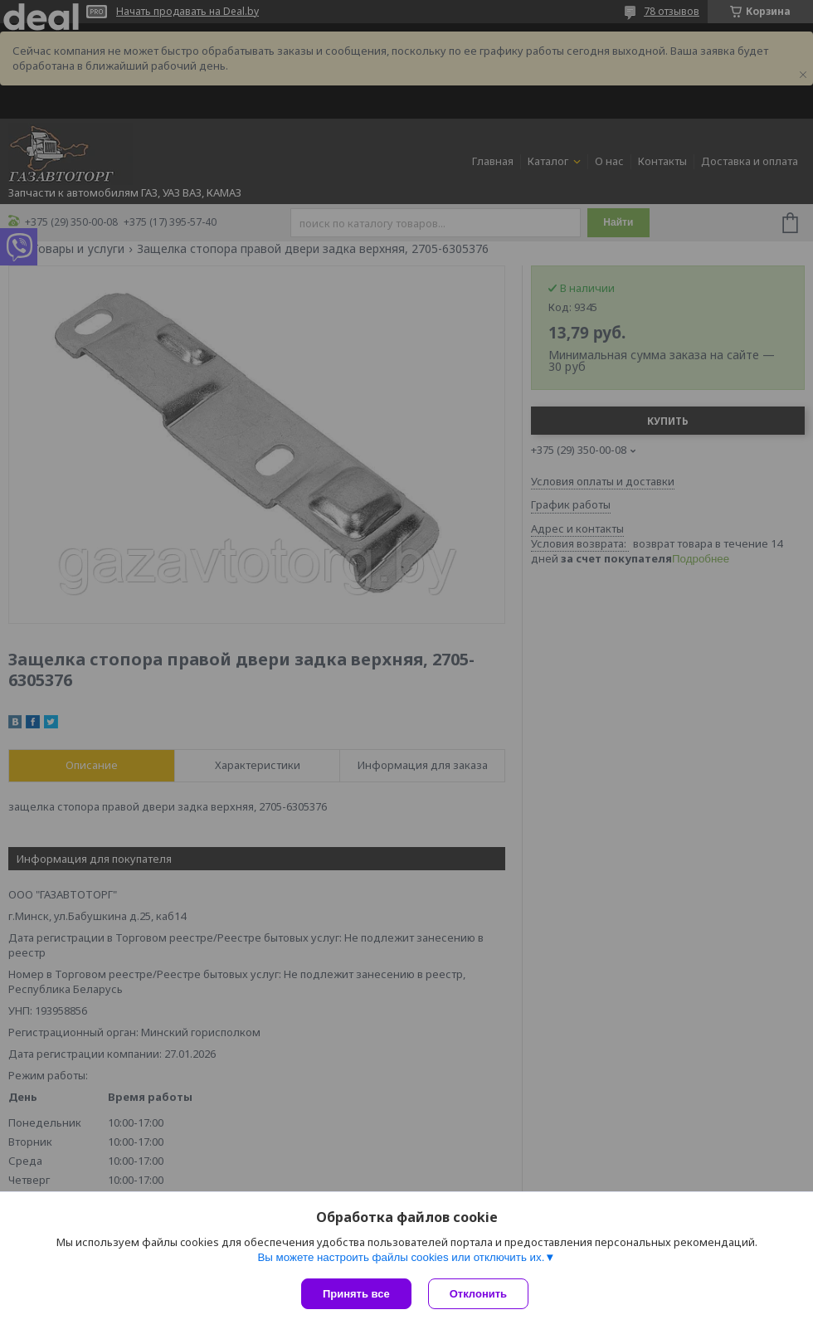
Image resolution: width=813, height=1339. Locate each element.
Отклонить (478, 1294)
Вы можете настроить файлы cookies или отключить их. (400, 1257)
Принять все (356, 1294)
